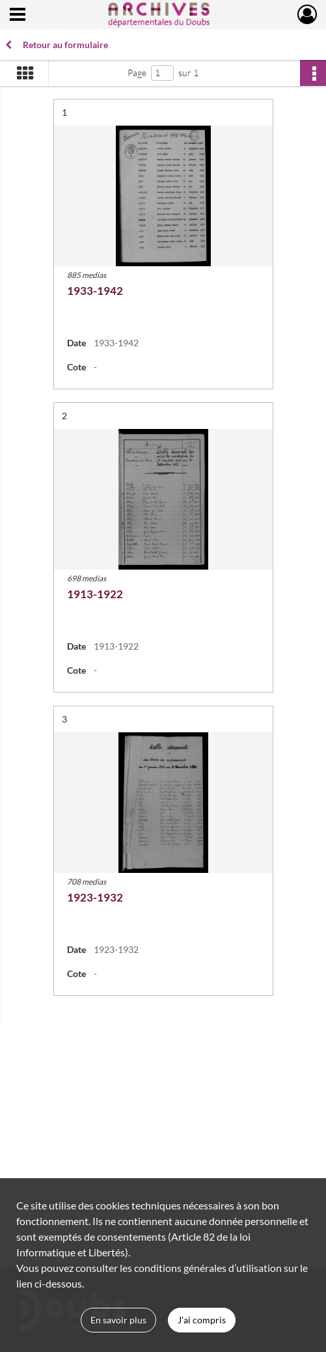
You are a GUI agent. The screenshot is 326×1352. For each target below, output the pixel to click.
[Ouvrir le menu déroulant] (17, 15)
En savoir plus (118, 1319)
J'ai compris (202, 1319)
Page (137, 72)
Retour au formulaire (56, 44)
